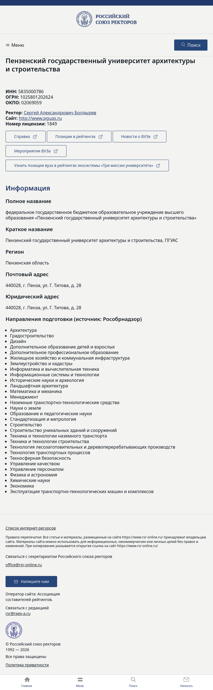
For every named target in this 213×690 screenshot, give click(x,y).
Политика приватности (27, 664)
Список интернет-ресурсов (31, 528)
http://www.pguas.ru (40, 118)
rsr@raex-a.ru (18, 613)
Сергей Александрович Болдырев (60, 113)
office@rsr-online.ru (24, 564)
